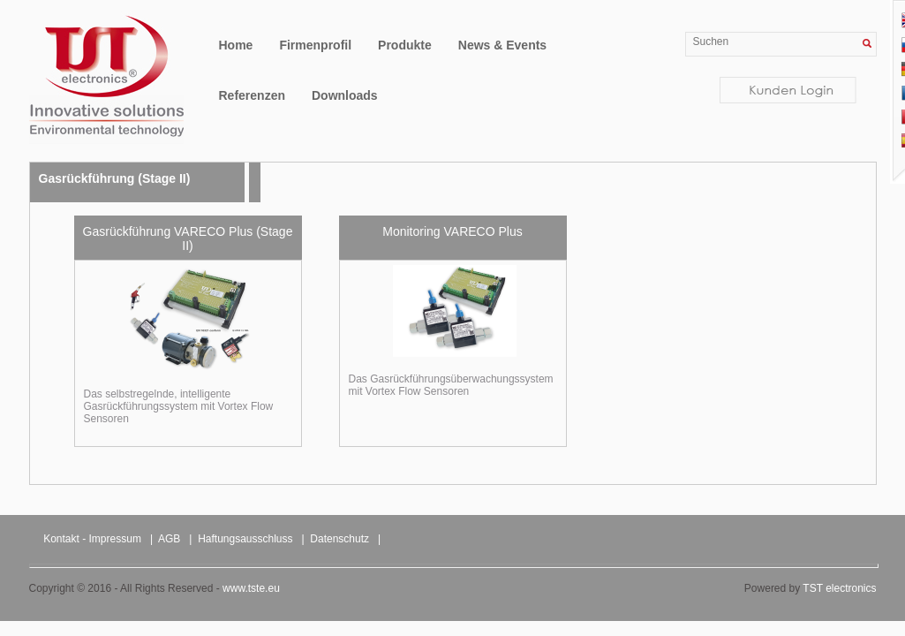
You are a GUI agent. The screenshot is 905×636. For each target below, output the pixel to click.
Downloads (345, 95)
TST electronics (839, 588)
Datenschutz (339, 539)
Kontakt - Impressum (92, 539)
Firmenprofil (315, 45)
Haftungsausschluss (245, 539)
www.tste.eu (251, 588)
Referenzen (252, 95)
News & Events (502, 45)
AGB (169, 539)
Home (236, 45)
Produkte (405, 45)
